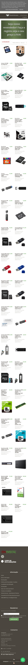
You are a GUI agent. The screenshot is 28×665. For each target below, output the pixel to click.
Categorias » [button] (6, 41)
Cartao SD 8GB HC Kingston (4, 64)
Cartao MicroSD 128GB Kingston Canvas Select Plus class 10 (5, 255)
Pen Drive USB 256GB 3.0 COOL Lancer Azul (5, 449)
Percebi (21, 9)
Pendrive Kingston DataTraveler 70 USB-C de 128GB (19, 202)
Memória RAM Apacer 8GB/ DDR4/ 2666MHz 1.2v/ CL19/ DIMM (5, 478)
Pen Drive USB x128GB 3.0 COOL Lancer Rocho (18, 336)
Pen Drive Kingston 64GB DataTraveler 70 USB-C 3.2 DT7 (5, 148)
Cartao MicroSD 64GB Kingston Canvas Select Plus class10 (19, 92)
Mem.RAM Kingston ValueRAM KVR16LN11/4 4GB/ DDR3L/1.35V (18, 421)
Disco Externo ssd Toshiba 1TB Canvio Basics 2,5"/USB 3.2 (18, 478)
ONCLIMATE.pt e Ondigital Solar (9, 597)
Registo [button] (25, 17)
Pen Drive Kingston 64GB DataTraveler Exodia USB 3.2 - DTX (19, 120)
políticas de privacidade (16, 617)
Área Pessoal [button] (24, 15)
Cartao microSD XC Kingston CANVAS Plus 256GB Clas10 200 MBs (19, 450)
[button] (12, 15)
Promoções (4, 586)
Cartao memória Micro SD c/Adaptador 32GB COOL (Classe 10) (5, 120)
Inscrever (14, 619)
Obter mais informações (11, 9)
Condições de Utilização (7, 584)
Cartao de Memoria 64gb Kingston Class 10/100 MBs (18, 175)
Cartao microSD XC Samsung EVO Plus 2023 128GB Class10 (5, 336)
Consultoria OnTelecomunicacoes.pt (10, 595)
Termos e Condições (6, 591)
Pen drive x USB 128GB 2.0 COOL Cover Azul (19, 281)
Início (2, 575)
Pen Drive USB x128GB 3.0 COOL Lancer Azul (4, 202)
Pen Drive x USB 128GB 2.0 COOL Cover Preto (19, 254)
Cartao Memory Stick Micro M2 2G (19, 228)
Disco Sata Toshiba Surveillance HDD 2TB (18, 506)
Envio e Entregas (5, 577)
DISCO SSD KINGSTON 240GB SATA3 (4, 505)
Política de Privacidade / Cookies (9, 582)
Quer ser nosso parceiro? (7, 588)
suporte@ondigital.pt (7, 654)
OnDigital (5, 661)
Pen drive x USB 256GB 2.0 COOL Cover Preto (19, 307)
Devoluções (4, 579)
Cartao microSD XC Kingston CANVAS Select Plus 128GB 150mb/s (5, 309)
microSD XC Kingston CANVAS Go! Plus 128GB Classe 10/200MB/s (4, 392)
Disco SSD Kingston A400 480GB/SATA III (4, 532)
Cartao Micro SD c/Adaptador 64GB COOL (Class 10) (19, 148)
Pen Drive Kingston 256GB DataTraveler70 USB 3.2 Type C (19, 363)
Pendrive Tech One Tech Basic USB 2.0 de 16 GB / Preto (19, 65)
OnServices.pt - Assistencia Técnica (10, 593)
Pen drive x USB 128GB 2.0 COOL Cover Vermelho (5, 281)
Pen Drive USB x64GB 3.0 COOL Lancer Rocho (5, 228)
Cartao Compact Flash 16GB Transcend (4, 175)
